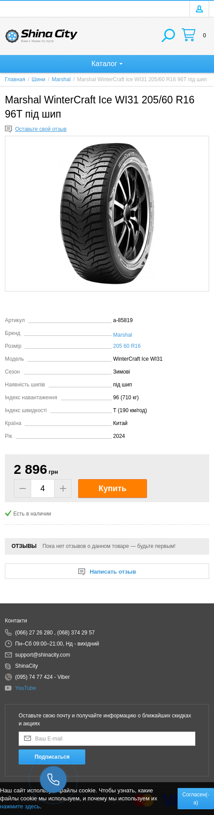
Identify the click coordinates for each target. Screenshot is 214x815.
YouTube (25, 688)
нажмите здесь (20, 806)
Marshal (122, 335)
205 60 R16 (127, 346)
